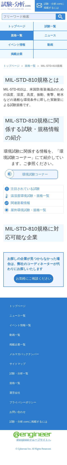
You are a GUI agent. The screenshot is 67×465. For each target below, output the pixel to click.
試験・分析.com (16, 6)
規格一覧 (16, 35)
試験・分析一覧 (18, 373)
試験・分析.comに (54, 5)
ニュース (50, 35)
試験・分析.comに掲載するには (28, 421)
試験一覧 (50, 26)
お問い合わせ (17, 411)
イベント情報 (16, 44)
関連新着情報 (20, 203)
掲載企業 (16, 53)
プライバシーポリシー (22, 402)
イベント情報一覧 (20, 325)
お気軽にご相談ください (33, 278)
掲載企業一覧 (17, 344)
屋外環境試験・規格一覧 (28, 210)
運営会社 (14, 392)
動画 (50, 44)
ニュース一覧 (17, 315)
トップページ (16, 26)
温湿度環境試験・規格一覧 (30, 196)
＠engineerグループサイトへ (32, 436)
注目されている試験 (25, 189)
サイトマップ (17, 363)
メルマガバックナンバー (24, 354)
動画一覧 (14, 334)
